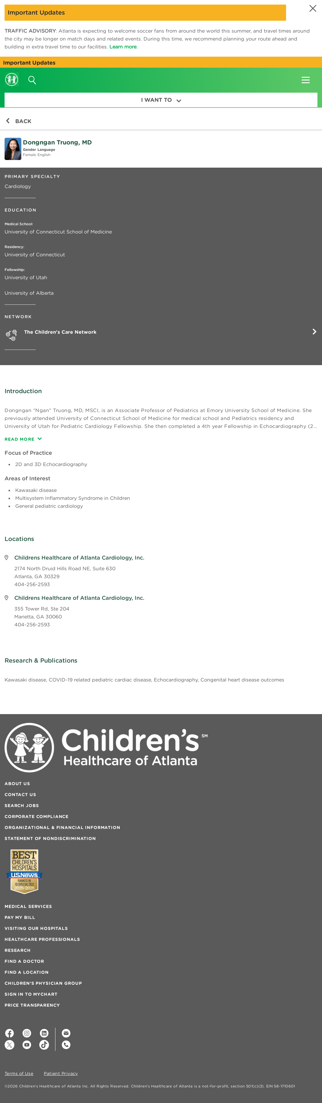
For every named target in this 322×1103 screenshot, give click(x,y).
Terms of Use (19, 1073)
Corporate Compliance (37, 816)
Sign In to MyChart (31, 994)
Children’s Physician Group (43, 983)
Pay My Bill (20, 917)
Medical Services (28, 906)
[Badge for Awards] (24, 871)
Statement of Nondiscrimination (50, 838)
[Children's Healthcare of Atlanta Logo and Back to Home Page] (11, 75)
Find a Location (27, 972)
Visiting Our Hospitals (36, 928)
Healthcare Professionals (42, 939)
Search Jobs (22, 805)
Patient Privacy (61, 1073)
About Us (17, 783)
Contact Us (20, 794)
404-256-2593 (32, 584)
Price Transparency (32, 1005)
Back (18, 121)
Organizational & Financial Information (62, 827)
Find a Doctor (24, 961)
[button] (312, 8)
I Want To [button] (161, 99)
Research (18, 950)
